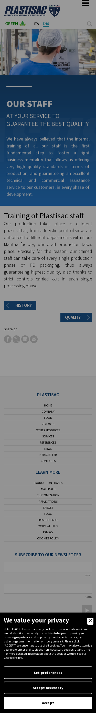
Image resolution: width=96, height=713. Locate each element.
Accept (48, 702)
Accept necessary (48, 687)
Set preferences (48, 672)
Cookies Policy (13, 658)
